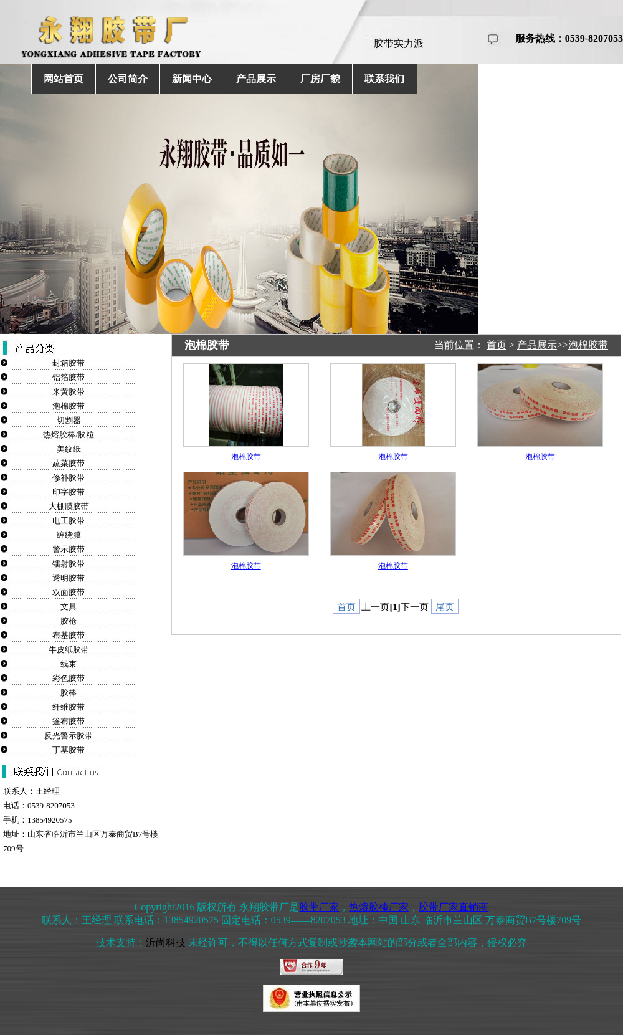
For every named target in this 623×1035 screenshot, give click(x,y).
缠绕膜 (69, 535)
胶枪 (68, 621)
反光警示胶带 (68, 735)
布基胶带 (68, 635)
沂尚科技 (166, 942)
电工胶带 (68, 520)
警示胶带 (68, 549)
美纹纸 (69, 449)
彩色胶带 (68, 678)
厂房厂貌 (320, 79)
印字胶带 (68, 492)
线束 (68, 664)
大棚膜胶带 (69, 506)
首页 (496, 345)
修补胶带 (68, 477)
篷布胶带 (68, 721)
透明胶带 (68, 578)
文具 (68, 606)
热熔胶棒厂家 (379, 907)
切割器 (69, 420)
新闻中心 (192, 79)
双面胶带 (68, 592)
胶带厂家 (319, 907)
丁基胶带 (68, 750)
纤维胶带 (68, 707)
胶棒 (68, 692)
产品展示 (256, 79)
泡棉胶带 (68, 406)
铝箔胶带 (68, 377)
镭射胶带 (68, 563)
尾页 (444, 607)
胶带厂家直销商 (453, 907)
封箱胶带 (68, 363)
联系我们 (384, 79)
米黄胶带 (68, 391)
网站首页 (63, 79)
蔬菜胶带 (68, 463)
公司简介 (128, 79)
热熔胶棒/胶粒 (68, 434)
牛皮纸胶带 (69, 649)
